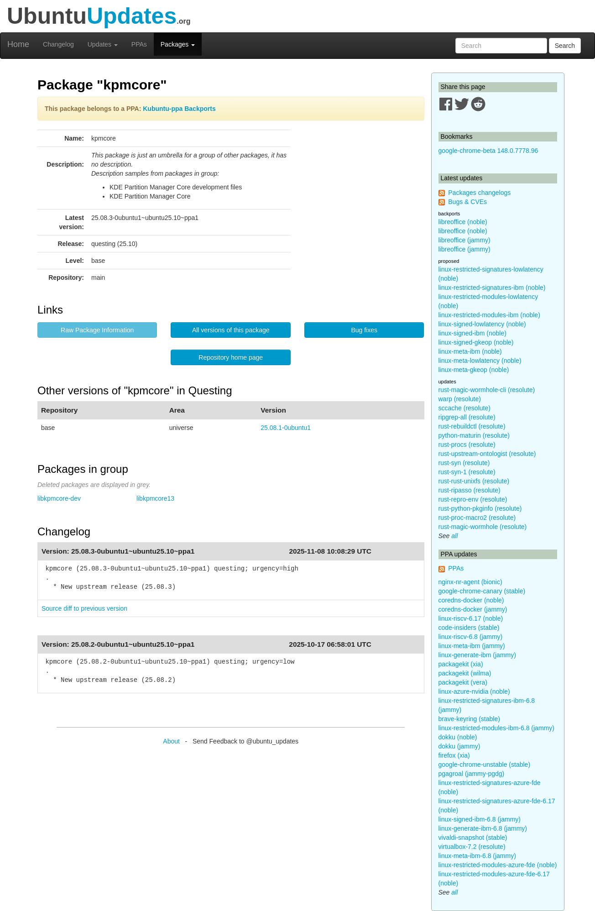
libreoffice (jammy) (464, 240)
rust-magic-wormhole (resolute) (482, 526)
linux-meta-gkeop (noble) (473, 369)
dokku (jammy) (459, 746)
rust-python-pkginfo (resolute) (480, 508)
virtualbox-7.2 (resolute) (472, 846)
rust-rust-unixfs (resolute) (474, 481)
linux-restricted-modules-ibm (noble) (489, 315)
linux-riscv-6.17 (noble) (470, 618)
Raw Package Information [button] (97, 330)
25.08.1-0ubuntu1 (286, 427)
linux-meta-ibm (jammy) (471, 645)
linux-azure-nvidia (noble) (474, 691)
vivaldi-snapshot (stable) (472, 837)
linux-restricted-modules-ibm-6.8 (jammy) (496, 728)
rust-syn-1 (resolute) (467, 472)
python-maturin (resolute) (474, 435)
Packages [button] (178, 44)
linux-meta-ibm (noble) (470, 351)
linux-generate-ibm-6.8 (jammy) (482, 828)
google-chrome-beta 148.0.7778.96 (488, 150)
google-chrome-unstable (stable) (484, 764)
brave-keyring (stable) (469, 719)
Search (565, 45)
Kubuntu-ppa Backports (179, 108)
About (171, 741)
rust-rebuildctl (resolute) (472, 426)
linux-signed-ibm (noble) (472, 333)
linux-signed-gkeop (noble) (476, 342)
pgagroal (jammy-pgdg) (471, 773)
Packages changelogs (479, 192)
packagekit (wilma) (464, 673)
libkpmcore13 (155, 498)
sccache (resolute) (464, 408)
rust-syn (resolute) (464, 462)
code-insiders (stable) (469, 627)
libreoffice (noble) (462, 221)
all (454, 535)
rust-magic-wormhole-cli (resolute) (486, 389)
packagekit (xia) (460, 664)
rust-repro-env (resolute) (472, 499)
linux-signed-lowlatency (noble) (482, 324)
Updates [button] (103, 44)
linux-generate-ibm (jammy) (477, 655)
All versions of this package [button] (231, 330)
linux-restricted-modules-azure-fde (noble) (497, 865)
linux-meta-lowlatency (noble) (480, 360)
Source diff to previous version (84, 608)
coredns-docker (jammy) (472, 609)
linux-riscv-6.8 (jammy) (470, 636)
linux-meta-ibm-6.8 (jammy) (477, 855)
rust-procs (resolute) (467, 444)
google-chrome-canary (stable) (482, 591)
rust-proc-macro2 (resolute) (477, 517)
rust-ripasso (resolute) (469, 490)
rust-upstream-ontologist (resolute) (487, 453)
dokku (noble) (457, 737)
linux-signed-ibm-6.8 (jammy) (479, 819)
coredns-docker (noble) (471, 600)
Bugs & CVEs (467, 201)
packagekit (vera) (462, 682)
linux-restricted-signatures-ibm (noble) (492, 287)
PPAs (139, 44)
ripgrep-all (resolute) (467, 417)
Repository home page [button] (230, 357)
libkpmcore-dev (59, 498)
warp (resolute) (459, 399)
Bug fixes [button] (364, 330)
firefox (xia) (454, 755)
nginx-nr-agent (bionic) (470, 582)
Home (18, 44)
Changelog (58, 44)
